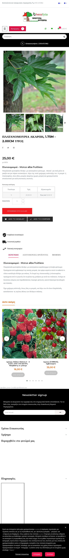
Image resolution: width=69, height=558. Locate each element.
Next (65, 123)
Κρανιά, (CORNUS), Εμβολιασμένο (50, 363)
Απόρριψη (37, 554)
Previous (4, 123)
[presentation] (6, 338)
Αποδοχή (50, 554)
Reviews (56, 255)
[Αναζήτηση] (34, 36)
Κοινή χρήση (2, 147)
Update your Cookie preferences (13, 387)
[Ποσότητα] (17, 201)
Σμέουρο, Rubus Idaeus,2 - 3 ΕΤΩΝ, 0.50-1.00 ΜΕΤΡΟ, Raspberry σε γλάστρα (18, 364)
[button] (27, 380)
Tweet (8, 147)
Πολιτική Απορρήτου (22, 554)
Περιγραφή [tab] (13, 255)
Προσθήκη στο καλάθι (17, 211)
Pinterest (14, 147)
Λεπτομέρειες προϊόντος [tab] (35, 255)
